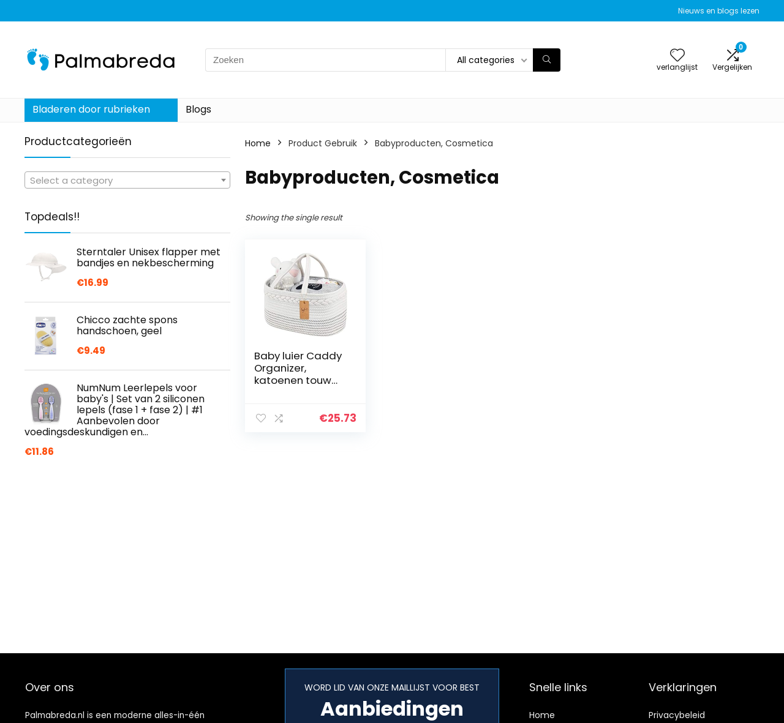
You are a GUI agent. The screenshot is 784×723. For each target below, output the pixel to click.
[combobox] (127, 180)
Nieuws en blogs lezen (719, 11)
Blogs (198, 109)
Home (258, 143)
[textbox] (127, 180)
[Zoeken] (546, 60)
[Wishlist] (677, 56)
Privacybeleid (677, 715)
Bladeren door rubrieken (91, 109)
